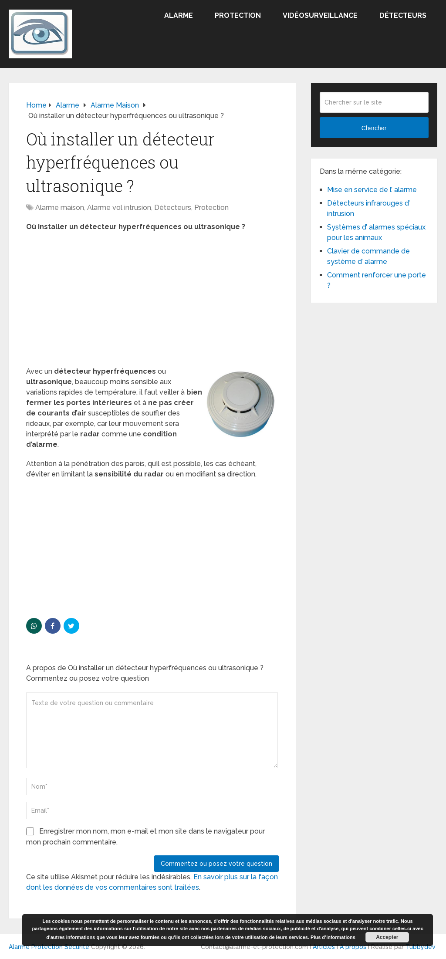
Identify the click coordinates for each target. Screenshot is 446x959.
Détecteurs (402, 15)
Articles (324, 946)
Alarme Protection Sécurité (49, 946)
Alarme (178, 15)
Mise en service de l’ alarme (372, 190)
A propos (353, 946)
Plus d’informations (333, 937)
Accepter (387, 937)
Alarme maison (59, 207)
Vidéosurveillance (320, 15)
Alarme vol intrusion (119, 207)
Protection (238, 15)
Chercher (374, 128)
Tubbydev (420, 946)
